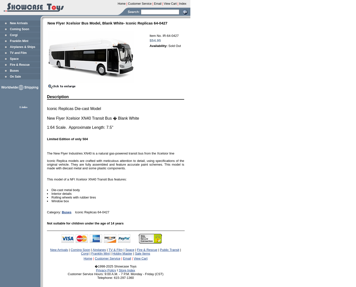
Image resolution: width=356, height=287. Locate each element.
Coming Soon (19, 29)
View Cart (141, 258)
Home (88, 258)
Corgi (14, 35)
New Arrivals (19, 23)
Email (127, 258)
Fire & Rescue (20, 64)
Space (14, 59)
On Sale (15, 76)
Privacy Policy (106, 270)
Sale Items (142, 253)
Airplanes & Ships (22, 47)
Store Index (127, 270)
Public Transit (169, 250)
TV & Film (116, 250)
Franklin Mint (19, 41)
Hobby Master (122, 253)
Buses (14, 70)
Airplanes (99, 250)
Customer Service (107, 258)
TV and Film (18, 53)
